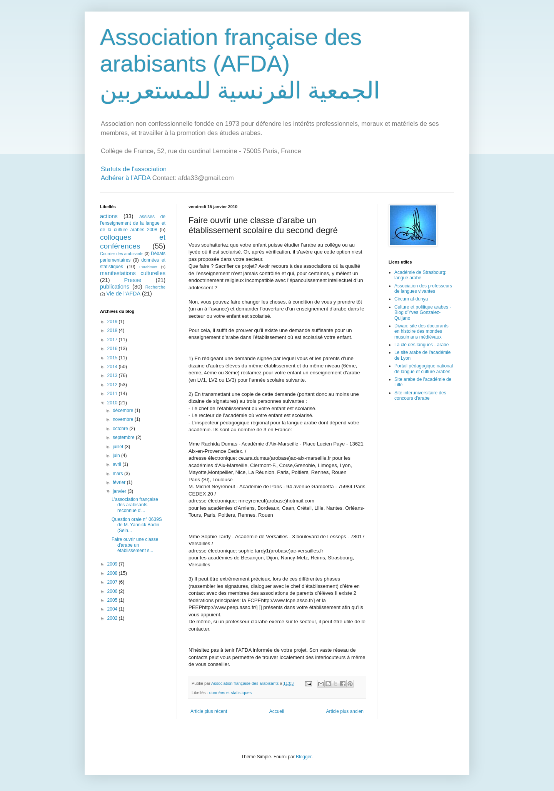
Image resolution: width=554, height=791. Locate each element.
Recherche (155, 287)
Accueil (276, 711)
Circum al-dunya (411, 299)
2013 (113, 375)
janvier (120, 491)
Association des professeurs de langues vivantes (423, 288)
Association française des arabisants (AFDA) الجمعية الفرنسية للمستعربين (240, 63)
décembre (124, 410)
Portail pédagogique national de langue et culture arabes (423, 368)
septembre (124, 437)
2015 (113, 357)
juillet (119, 446)
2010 (113, 403)
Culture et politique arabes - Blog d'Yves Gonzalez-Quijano (422, 312)
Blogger (304, 756)
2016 (113, 348)
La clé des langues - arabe (421, 344)
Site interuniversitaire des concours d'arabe (420, 395)
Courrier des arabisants (122, 253)
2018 (113, 330)
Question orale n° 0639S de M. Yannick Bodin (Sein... (137, 525)
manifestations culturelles (132, 273)
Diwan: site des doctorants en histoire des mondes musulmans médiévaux (421, 331)
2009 (113, 564)
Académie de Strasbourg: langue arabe (420, 275)
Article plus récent (208, 711)
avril (117, 464)
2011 (113, 393)
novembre (124, 419)
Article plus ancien (345, 711)
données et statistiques (230, 692)
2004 (113, 609)
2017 (113, 339)
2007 (113, 582)
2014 (113, 366)
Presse (133, 280)
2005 (113, 600)
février (120, 482)
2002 (113, 618)
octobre (121, 428)
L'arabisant (148, 267)
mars (118, 473)
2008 (113, 573)
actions (109, 216)
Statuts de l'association (134, 169)
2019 (113, 321)
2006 (113, 591)
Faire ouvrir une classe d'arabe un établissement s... (135, 545)
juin (117, 455)
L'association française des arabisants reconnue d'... (135, 505)
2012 (113, 384)
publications (114, 287)
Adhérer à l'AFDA (125, 178)
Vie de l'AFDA (123, 293)
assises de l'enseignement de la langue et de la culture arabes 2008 (132, 223)
